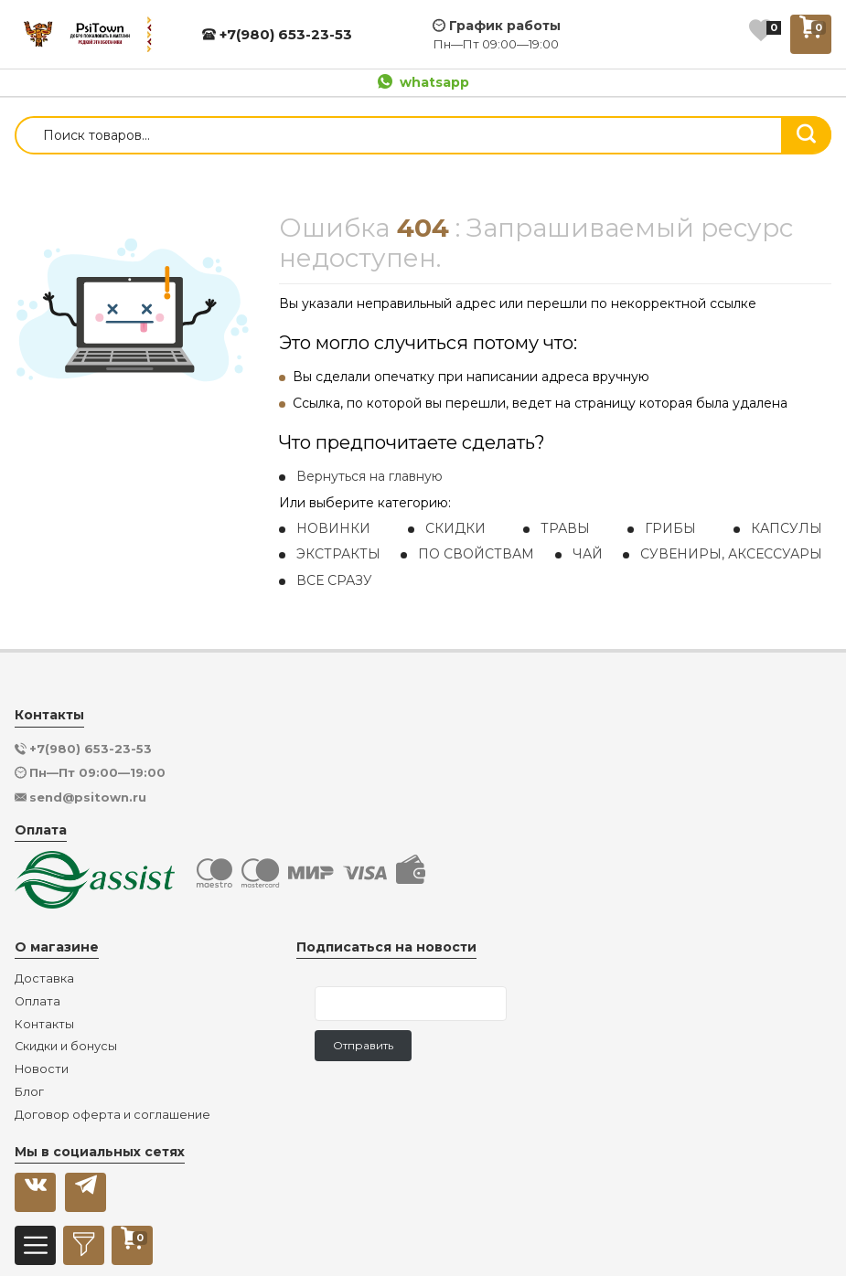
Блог (29, 1092)
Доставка (44, 979)
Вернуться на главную (369, 476)
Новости (42, 1069)
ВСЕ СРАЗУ (334, 580)
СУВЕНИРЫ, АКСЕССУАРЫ (731, 554)
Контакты (44, 1024)
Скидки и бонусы (66, 1046)
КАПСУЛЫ (786, 528)
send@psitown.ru (87, 797)
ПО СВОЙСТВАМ (476, 554)
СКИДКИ (455, 528)
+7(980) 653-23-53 (277, 34)
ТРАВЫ (565, 528)
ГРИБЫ (670, 528)
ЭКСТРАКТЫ (338, 554)
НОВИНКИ (333, 528)
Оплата (37, 1001)
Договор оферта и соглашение (112, 1115)
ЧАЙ (588, 554)
